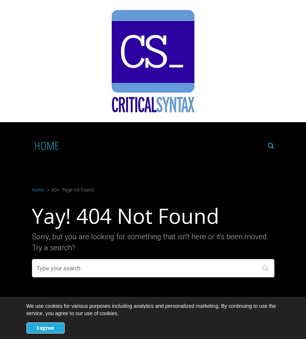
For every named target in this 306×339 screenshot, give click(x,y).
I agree (45, 328)
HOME (47, 145)
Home (38, 190)
